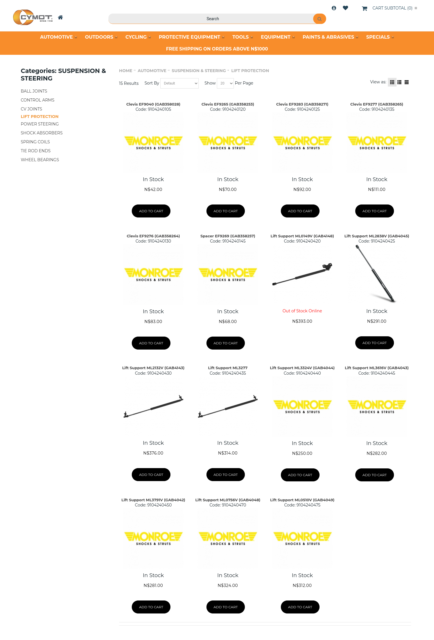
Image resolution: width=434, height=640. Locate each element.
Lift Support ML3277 (228, 367)
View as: (378, 82)
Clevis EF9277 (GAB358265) (376, 104)
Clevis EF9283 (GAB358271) (302, 104)
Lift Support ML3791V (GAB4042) (153, 500)
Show (210, 83)
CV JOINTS (31, 109)
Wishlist (345, 8)
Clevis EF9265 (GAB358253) (228, 104)
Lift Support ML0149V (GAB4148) (302, 236)
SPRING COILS (35, 141)
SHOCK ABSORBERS (42, 133)
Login (334, 8)
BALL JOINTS (34, 91)
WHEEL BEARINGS (40, 159)
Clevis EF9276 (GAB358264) (153, 236)
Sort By (151, 83)
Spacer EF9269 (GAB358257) (227, 236)
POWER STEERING (40, 124)
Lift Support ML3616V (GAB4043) (377, 367)
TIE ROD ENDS (35, 150)
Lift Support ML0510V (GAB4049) (302, 500)
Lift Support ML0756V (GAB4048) (227, 500)
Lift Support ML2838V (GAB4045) (376, 236)
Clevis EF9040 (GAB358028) (153, 104)
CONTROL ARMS (38, 100)
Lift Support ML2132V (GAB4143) (153, 367)
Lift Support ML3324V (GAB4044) (302, 367)
